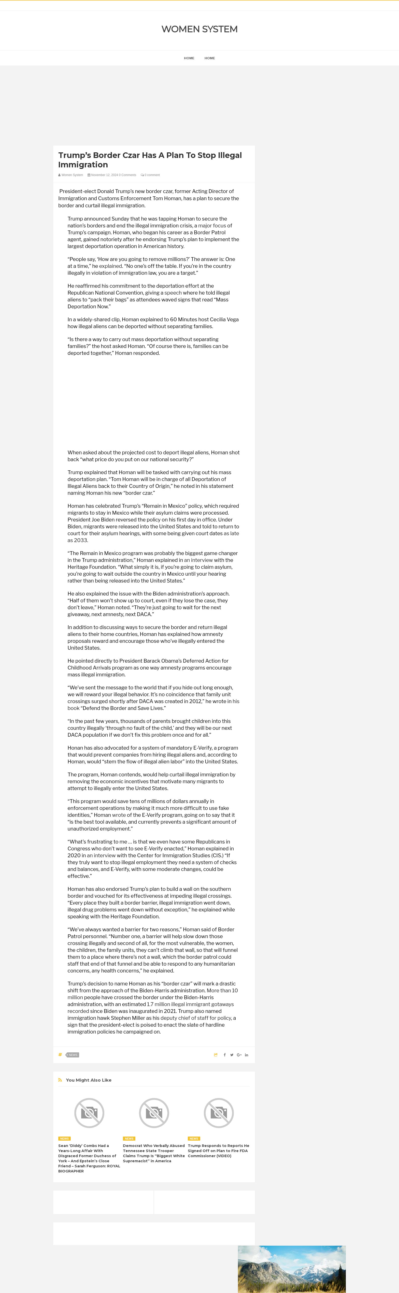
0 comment (150, 175)
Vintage (292, 678)
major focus (212, 226)
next (272, 326)
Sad (319, 669)
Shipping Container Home (292, 576)
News (73, 1054)
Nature (274, 669)
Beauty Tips (314, 626)
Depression (313, 634)
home (189, 58)
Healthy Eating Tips (283, 652)
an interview (198, 560)
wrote (119, 815)
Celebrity (292, 634)
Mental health (325, 660)
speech (173, 293)
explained (110, 266)
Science (275, 678)
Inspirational (278, 660)
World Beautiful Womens (287, 686)
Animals (294, 626)
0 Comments (127, 175)
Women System (199, 29)
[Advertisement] (154, 106)
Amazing (275, 626)
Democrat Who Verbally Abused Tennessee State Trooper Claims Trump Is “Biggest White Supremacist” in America (154, 1153)
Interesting (300, 660)
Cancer (274, 634)
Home (210, 58)
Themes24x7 (214, 1284)
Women (310, 678)
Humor (309, 652)
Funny (322, 643)
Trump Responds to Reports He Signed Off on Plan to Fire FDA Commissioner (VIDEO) (218, 1150)
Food (308, 643)
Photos (304, 669)
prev (268, 326)
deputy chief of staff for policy (196, 1018)
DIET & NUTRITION (283, 643)
